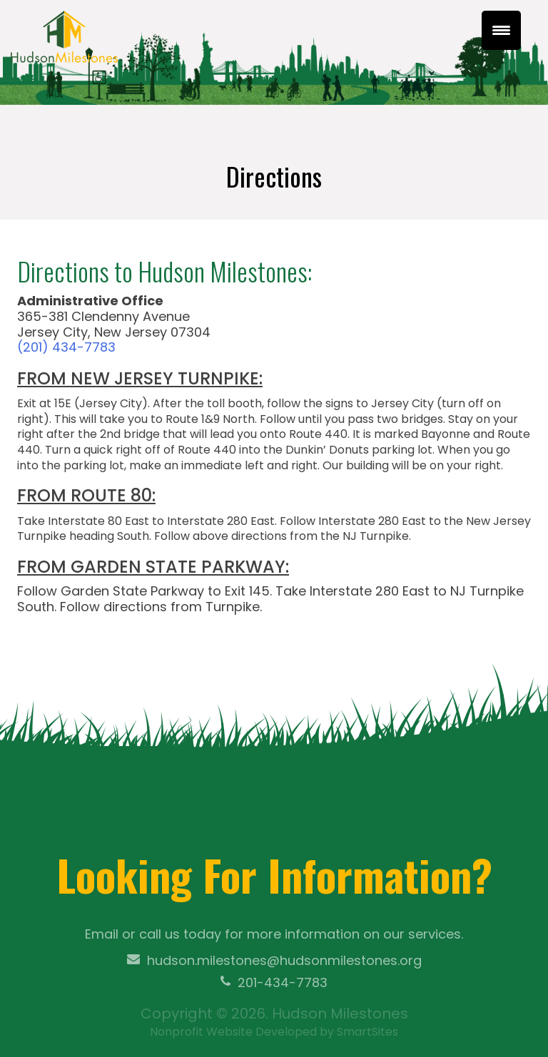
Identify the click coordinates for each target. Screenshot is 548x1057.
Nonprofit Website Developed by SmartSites (274, 1031)
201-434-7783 (274, 983)
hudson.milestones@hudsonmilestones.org (274, 961)
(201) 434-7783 (66, 347)
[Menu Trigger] (501, 30)
